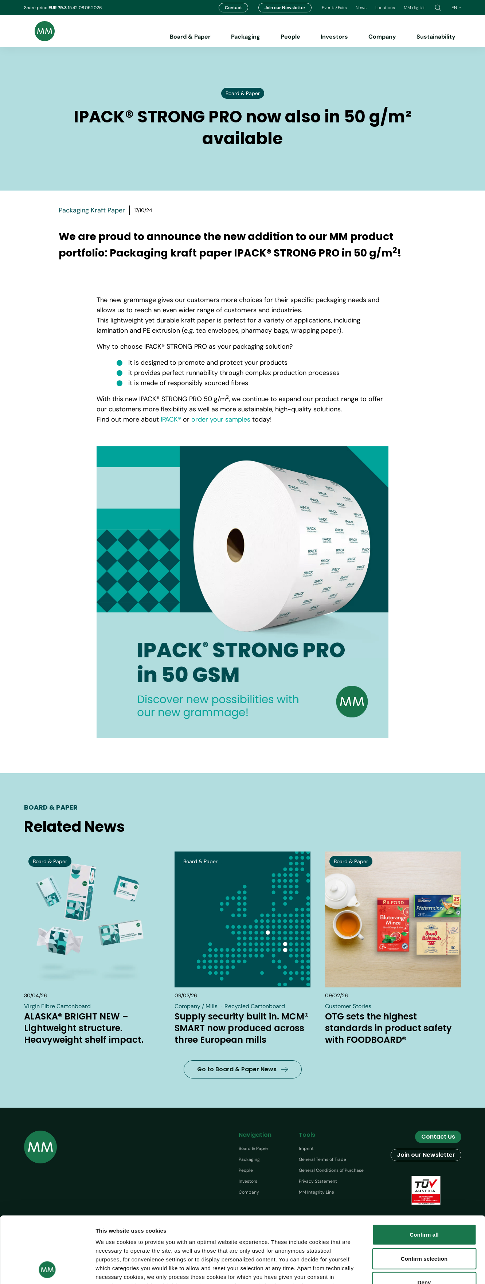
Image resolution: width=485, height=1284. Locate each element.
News (361, 8)
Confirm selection (424, 1196)
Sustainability (435, 36)
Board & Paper (190, 36)
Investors (334, 36)
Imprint (306, 1148)
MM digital (414, 8)
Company (382, 36)
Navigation (255, 1135)
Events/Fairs (334, 8)
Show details (422, 1270)
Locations (385, 8)
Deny (424, 1220)
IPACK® (171, 419)
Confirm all (424, 1173)
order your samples (220, 419)
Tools (307, 1135)
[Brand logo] (39, 31)
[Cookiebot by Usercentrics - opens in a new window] (47, 1269)
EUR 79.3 (58, 8)
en (456, 8)
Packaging (245, 36)
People (290, 36)
